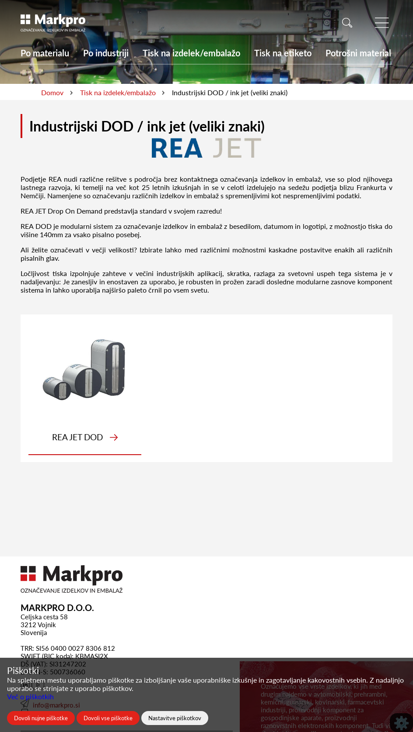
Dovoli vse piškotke (108, 718)
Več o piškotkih (30, 696)
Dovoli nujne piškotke (41, 718)
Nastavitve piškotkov (174, 718)
